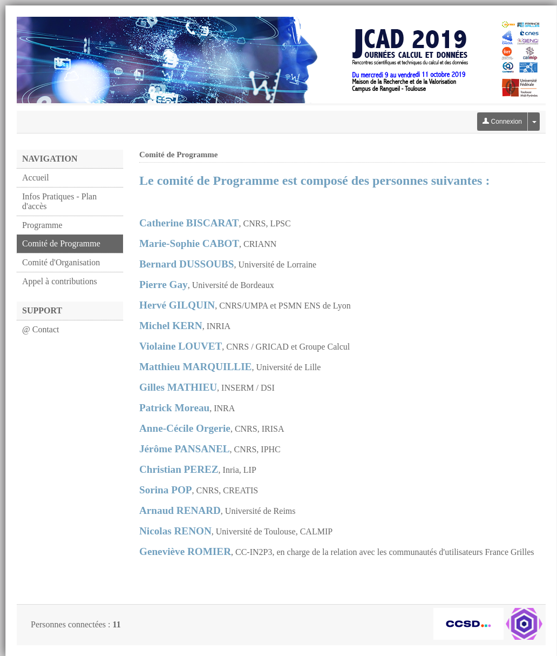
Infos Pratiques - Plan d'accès (59, 201)
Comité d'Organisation (61, 262)
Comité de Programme (61, 243)
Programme (42, 225)
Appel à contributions (59, 281)
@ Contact (40, 329)
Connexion (502, 121)
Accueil (35, 177)
